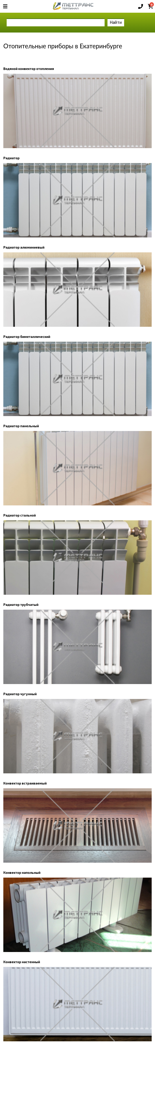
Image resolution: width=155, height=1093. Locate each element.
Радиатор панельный (21, 426)
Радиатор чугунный (20, 694)
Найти (116, 22)
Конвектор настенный (21, 962)
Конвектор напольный (21, 872)
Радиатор (11, 158)
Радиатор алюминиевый (23, 247)
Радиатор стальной (19, 515)
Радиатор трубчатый (20, 605)
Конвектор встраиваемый (25, 783)
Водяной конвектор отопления (28, 69)
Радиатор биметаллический (26, 337)
